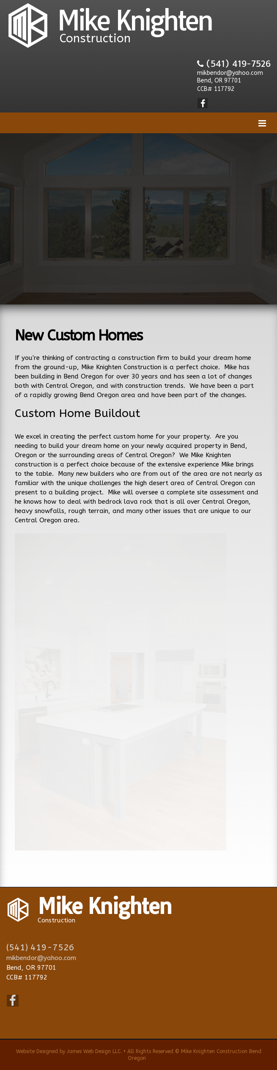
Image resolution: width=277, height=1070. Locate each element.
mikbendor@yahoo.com (230, 73)
